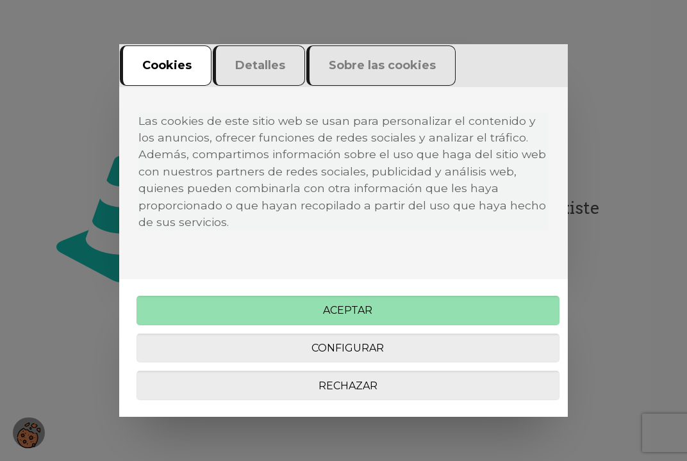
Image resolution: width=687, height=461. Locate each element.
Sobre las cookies (382, 65)
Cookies (167, 65)
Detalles (260, 65)
